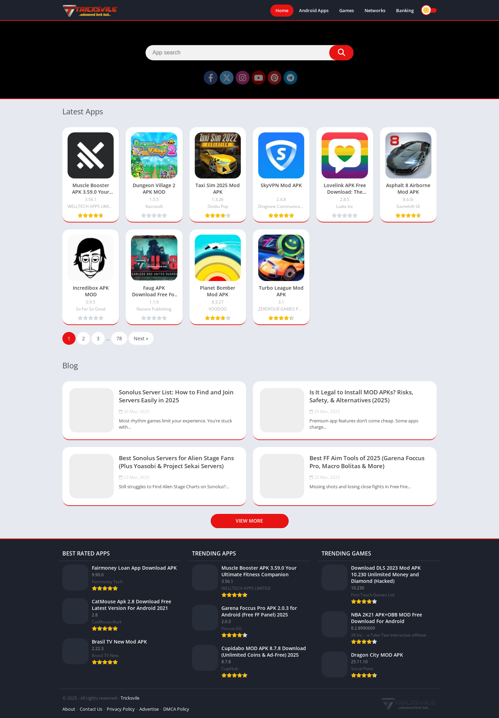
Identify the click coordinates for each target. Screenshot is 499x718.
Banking (405, 10)
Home (281, 10)
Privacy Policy (121, 709)
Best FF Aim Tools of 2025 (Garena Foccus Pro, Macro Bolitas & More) (366, 462)
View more (249, 520)
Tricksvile (130, 698)
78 (119, 338)
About (68, 709)
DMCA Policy (176, 709)
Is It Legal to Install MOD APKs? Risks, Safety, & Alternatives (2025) (361, 396)
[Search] (249, 52)
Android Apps (314, 10)
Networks (375, 10)
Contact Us (91, 709)
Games (346, 10)
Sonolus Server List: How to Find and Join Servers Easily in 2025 (176, 396)
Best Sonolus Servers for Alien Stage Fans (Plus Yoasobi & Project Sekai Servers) (176, 462)
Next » (141, 338)
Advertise (149, 709)
